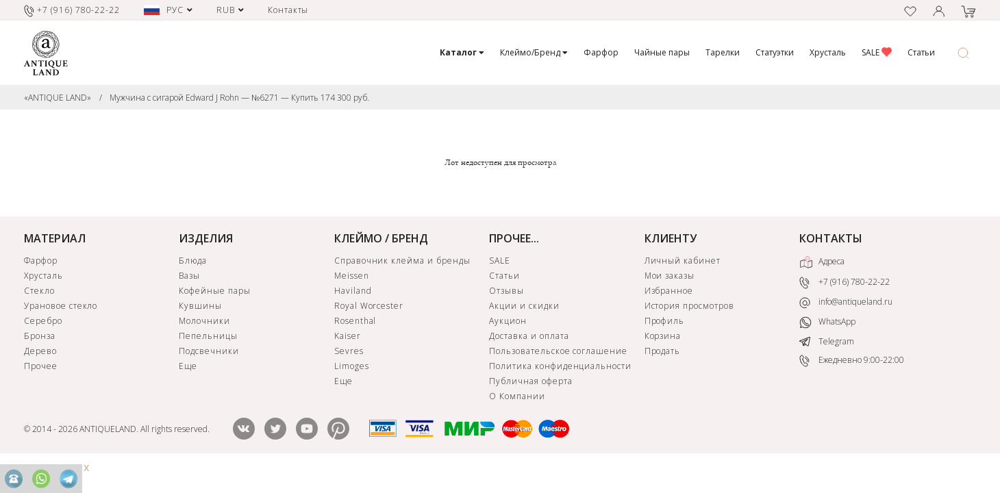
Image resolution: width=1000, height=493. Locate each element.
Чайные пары (662, 52)
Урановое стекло (60, 306)
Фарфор (601, 52)
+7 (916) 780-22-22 (844, 283)
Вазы (189, 275)
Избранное (669, 290)
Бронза (39, 336)
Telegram (826, 341)
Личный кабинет (683, 260)
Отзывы (506, 290)
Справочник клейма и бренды (402, 260)
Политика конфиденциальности (560, 366)
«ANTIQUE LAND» (57, 97)
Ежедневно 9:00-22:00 (851, 360)
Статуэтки (774, 52)
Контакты (288, 10)
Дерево (40, 351)
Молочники (204, 321)
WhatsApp (827, 322)
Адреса (822, 262)
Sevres (349, 351)
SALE (877, 52)
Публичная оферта (530, 381)
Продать (663, 351)
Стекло (39, 290)
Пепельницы (208, 336)
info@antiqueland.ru (845, 302)
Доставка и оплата (528, 336)
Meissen (351, 275)
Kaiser (347, 336)
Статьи (921, 52)
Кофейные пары (214, 290)
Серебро (43, 321)
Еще (188, 366)
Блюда (193, 260)
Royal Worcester (368, 306)
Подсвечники (209, 351)
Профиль (665, 321)
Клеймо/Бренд (534, 52)
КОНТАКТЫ (830, 238)
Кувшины (200, 306)
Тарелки (722, 52)
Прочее (41, 366)
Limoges (351, 366)
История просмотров (689, 306)
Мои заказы (670, 275)
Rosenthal (355, 321)
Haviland (353, 290)
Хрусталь (828, 52)
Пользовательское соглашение (558, 351)
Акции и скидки (524, 306)
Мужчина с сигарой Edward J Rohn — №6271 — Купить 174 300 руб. (239, 97)
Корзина (663, 336)
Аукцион (508, 321)
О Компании (517, 396)
